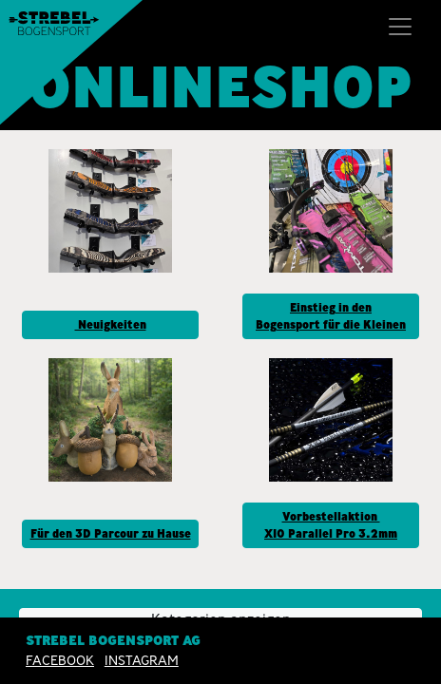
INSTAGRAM (142, 660)
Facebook (60, 660)
